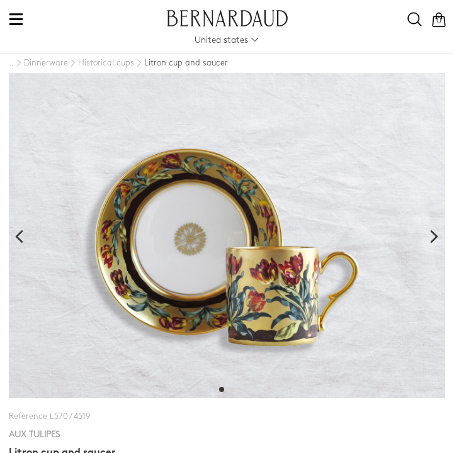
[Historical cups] (101, 63)
